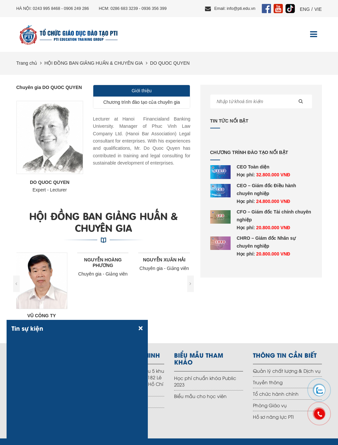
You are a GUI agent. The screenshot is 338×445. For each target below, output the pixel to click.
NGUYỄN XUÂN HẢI (165, 259)
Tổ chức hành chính (276, 393)
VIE (318, 9)
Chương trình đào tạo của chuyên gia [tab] (141, 102)
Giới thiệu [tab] (142, 90)
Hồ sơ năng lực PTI (273, 416)
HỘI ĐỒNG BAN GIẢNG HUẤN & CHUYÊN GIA (93, 63)
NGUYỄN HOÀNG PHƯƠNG (104, 262)
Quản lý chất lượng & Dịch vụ (287, 370)
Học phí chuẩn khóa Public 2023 (205, 381)
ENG (305, 9)
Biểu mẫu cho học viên (200, 396)
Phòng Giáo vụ (270, 405)
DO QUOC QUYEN (170, 63)
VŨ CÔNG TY (42, 315)
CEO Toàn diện (253, 166)
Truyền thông (267, 382)
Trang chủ (26, 63)
